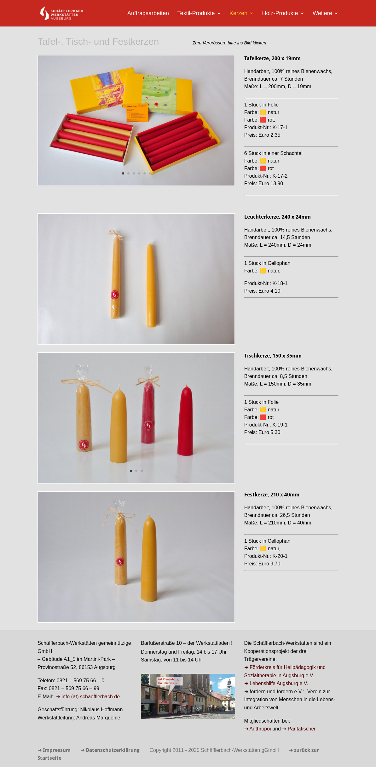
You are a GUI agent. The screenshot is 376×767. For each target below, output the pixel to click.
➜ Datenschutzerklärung (110, 750)
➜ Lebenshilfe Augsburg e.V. (276, 683)
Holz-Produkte (280, 13)
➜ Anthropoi (257, 728)
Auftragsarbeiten (148, 13)
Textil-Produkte (196, 13)
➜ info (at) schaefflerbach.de (87, 696)
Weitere (322, 13)
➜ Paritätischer (298, 728)
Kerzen (238, 13)
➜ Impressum (54, 750)
